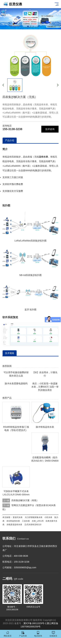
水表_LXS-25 (37, 521)
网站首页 (7, 634)
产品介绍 (9, 140)
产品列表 (23, 634)
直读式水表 (17, 517)
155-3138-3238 (12, 129)
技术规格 (9, 353)
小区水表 (48, 517)
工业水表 (26, 521)
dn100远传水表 (13, 521)
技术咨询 (49, 129)
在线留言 (53, 634)
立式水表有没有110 (32, 524)
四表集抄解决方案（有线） (25, 500)
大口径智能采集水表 (33, 517)
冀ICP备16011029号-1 (34, 623)
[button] (28, 26)
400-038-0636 (21, 556)
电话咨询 (38, 634)
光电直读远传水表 (14, 524)
